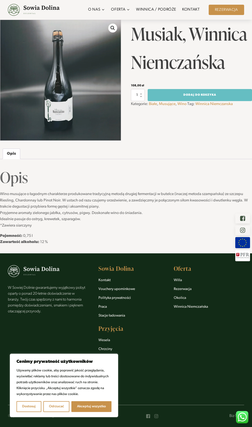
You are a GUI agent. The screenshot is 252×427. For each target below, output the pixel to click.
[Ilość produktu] (138, 95)
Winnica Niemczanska (214, 104)
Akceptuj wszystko (91, 406)
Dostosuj (29, 406)
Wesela (104, 340)
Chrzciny (105, 349)
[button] (96, 10)
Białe (153, 104)
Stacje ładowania (111, 316)
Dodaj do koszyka (199, 94)
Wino (182, 104)
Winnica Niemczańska (191, 307)
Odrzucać (56, 406)
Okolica (180, 298)
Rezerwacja (226, 10)
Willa (178, 280)
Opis (11, 154)
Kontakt (104, 280)
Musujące (167, 104)
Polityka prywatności (114, 298)
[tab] (11, 154)
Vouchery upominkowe (116, 289)
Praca (102, 307)
